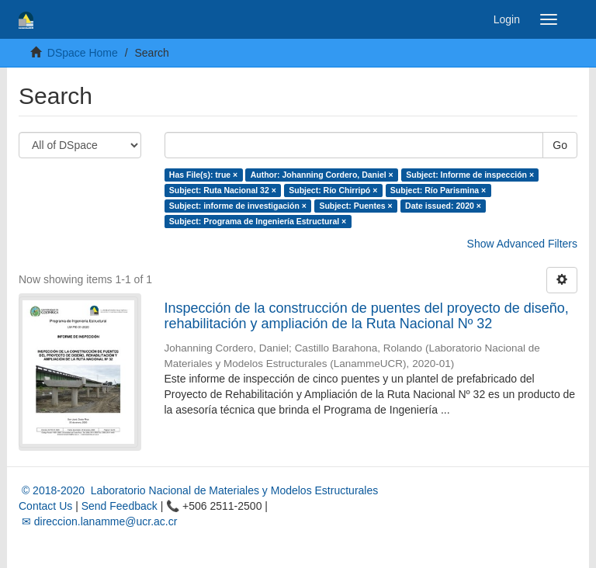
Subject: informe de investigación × (238, 205)
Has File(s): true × (203, 174)
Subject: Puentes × (355, 205)
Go (560, 145)
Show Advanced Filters (522, 243)
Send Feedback (119, 506)
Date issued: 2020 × (443, 205)
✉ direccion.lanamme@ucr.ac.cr (98, 521)
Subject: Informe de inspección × (470, 174)
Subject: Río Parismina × (438, 190)
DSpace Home (82, 53)
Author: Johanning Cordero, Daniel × (322, 174)
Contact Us (45, 506)
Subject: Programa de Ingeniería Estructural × (257, 221)
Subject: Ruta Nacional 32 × (222, 190)
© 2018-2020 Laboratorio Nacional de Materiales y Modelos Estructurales (198, 490)
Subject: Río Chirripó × (333, 190)
